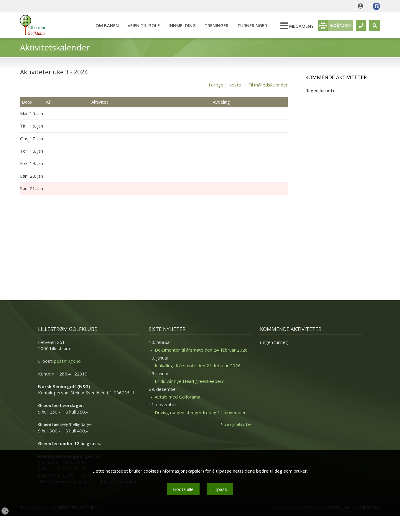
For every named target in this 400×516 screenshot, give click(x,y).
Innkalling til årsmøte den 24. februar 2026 (198, 365)
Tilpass (220, 489)
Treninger (216, 25)
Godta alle (183, 489)
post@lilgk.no (67, 361)
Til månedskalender (268, 85)
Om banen (106, 25)
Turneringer (252, 25)
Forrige (216, 85)
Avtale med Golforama (177, 397)
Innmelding (181, 25)
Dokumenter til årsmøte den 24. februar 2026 (201, 350)
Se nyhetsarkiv (237, 424)
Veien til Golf (143, 25)
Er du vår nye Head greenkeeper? (189, 381)
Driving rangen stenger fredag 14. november (200, 412)
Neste (234, 85)
